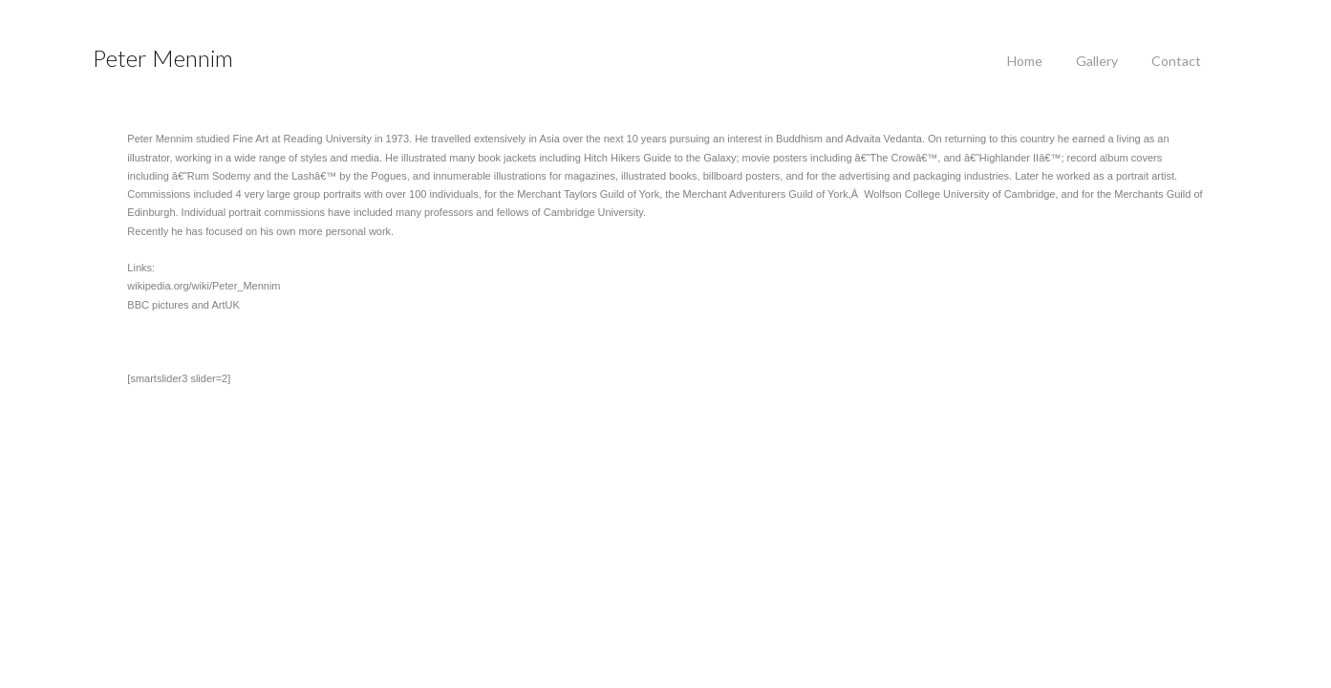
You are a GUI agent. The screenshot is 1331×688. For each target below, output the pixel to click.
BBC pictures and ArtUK (148, 305)
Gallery (1097, 61)
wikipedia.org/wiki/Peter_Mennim (169, 285)
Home (1024, 61)
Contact (1176, 61)
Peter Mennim (163, 58)
